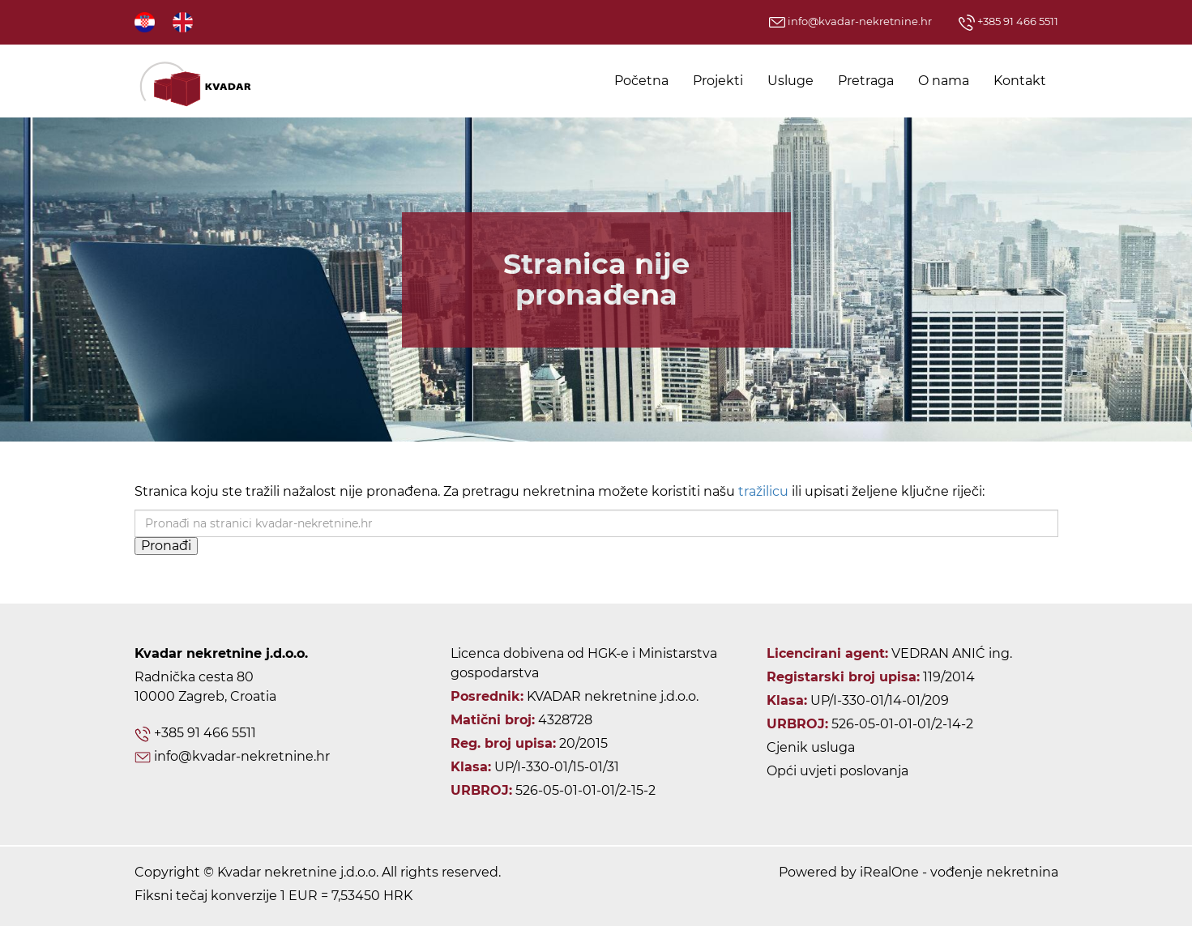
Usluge (790, 80)
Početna (641, 80)
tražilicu (763, 491)
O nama (943, 80)
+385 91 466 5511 (1008, 21)
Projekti (718, 80)
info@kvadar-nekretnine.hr (850, 21)
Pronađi (166, 545)
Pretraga (866, 80)
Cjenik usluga (811, 747)
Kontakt (1019, 80)
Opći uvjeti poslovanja (837, 771)
